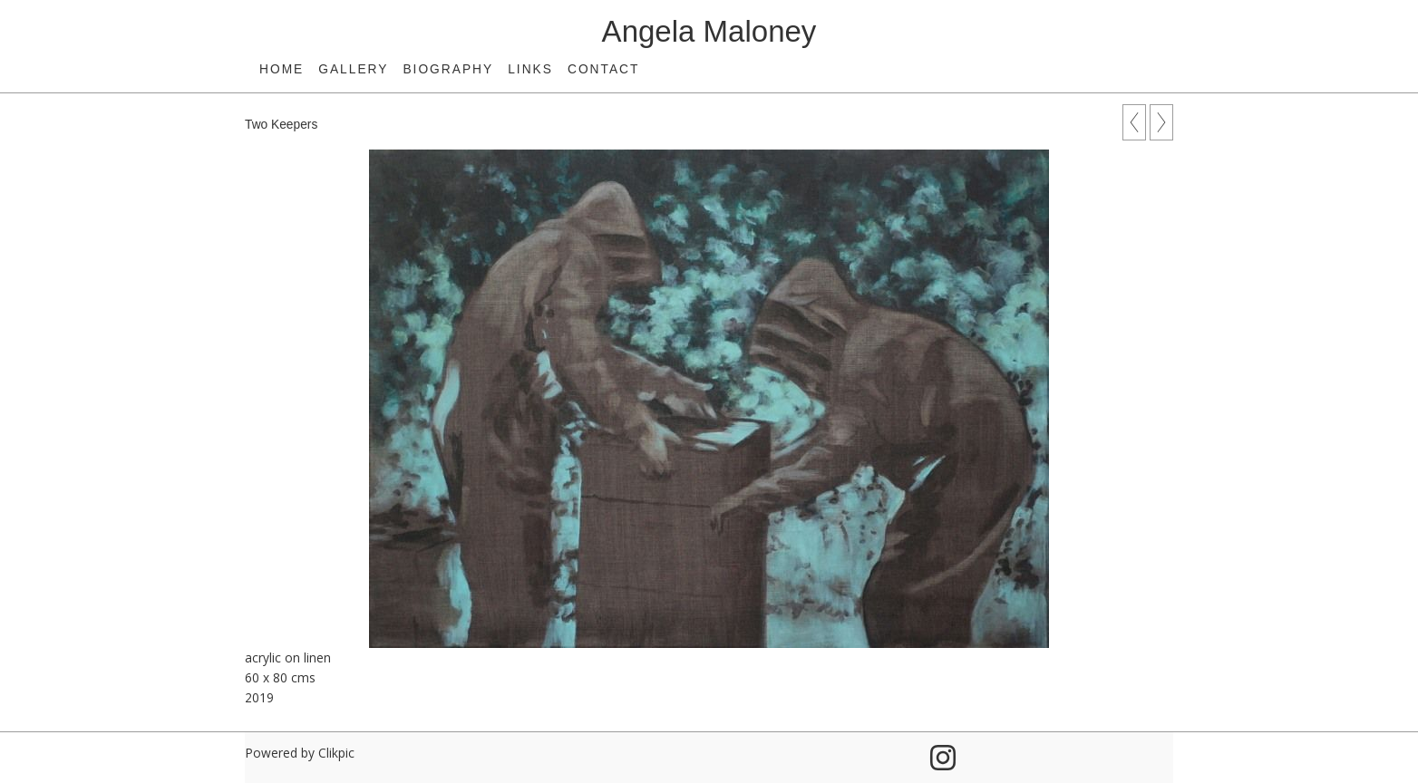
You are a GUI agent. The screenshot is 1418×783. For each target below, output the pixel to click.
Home (281, 69)
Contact (603, 69)
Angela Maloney (709, 31)
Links (530, 69)
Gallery (353, 69)
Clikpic (336, 752)
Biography (448, 69)
